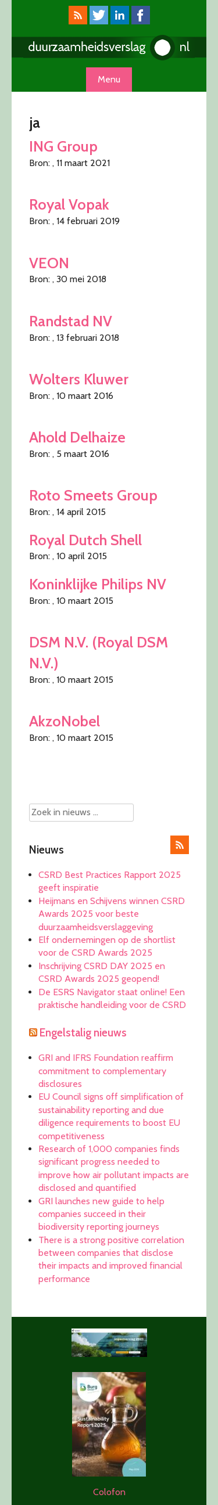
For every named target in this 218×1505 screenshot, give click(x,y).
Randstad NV (70, 321)
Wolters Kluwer (78, 379)
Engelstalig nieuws (83, 1032)
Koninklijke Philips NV (97, 584)
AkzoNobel (64, 721)
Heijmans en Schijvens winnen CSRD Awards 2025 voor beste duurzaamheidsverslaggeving (111, 913)
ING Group (63, 146)
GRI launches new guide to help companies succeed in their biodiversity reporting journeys (101, 1214)
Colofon (109, 1491)
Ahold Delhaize (77, 437)
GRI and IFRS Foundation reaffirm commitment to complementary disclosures (105, 1070)
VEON (49, 263)
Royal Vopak (69, 204)
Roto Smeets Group (93, 495)
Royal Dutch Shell (85, 540)
